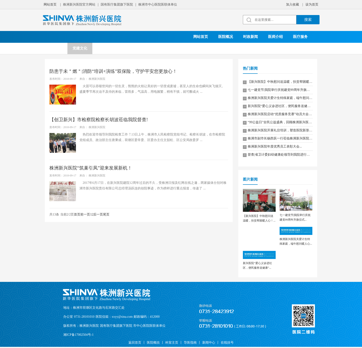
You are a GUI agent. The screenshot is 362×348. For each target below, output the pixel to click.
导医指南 (190, 342)
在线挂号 (179, 48)
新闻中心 (208, 342)
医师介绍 (275, 37)
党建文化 (79, 48)
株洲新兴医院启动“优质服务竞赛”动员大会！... (278, 114)
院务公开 (129, 48)
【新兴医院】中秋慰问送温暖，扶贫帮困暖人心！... (278, 82)
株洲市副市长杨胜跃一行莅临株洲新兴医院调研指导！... (278, 139)
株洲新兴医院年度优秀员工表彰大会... (272, 147)
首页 (77, 214)
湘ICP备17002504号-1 (78, 334)
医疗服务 (300, 37)
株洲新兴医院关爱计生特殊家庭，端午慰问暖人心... (278, 98)
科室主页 (171, 342)
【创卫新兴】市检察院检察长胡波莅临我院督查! (98, 119)
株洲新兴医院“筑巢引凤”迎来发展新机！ (90, 168)
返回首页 (134, 342)
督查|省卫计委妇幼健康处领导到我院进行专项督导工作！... (278, 155)
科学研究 (104, 48)
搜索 (308, 20)
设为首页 (311, 4)
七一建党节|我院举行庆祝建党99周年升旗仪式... (278, 90)
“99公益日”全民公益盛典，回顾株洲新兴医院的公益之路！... (278, 122)
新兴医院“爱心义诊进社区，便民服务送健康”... (278, 106)
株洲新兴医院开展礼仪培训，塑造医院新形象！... (278, 131)
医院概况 (225, 37)
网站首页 (50, 4)
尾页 (106, 214)
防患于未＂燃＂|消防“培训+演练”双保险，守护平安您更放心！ (113, 71)
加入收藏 (292, 4)
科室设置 (55, 48)
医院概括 (153, 342)
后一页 (98, 214)
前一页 (85, 214)
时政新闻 (250, 37)
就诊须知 (154, 48)
